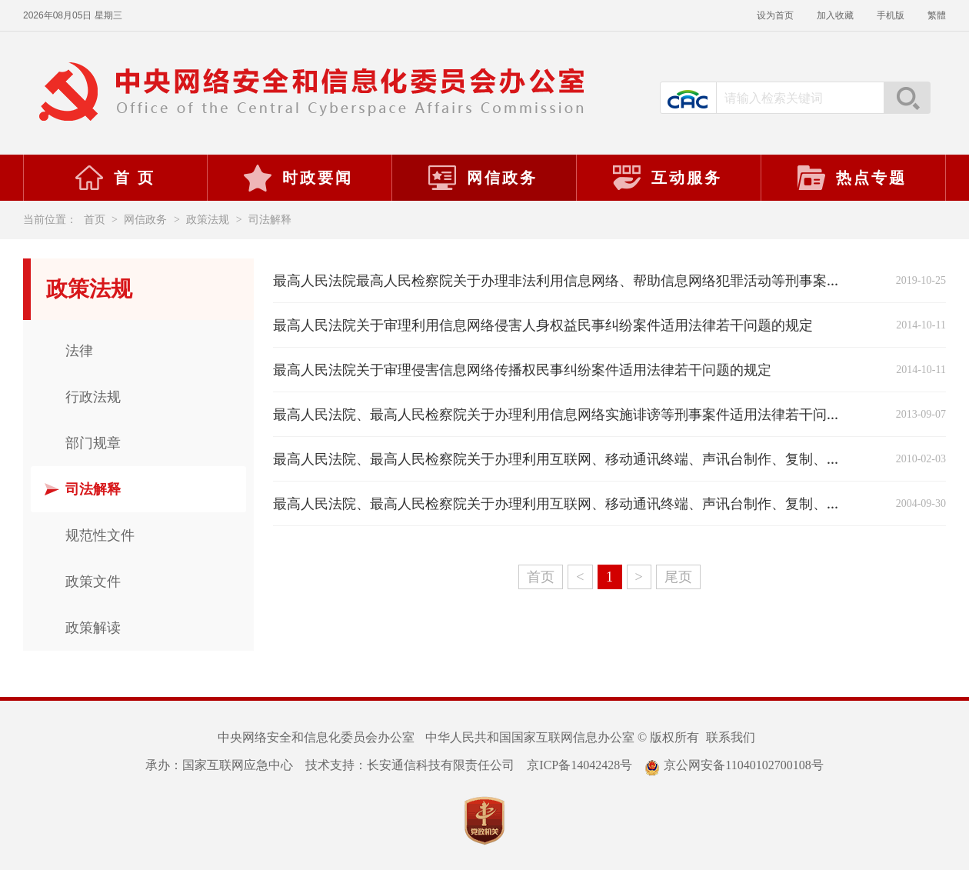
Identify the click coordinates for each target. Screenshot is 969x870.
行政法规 (93, 397)
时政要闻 (297, 178)
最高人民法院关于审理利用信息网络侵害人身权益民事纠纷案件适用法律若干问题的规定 (543, 325)
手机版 (890, 15)
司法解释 (269, 219)
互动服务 (666, 178)
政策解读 (93, 627)
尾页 (678, 577)
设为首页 (775, 15)
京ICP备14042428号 (579, 765)
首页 (94, 219)
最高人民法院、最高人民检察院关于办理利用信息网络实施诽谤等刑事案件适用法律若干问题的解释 (577, 414)
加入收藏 (835, 15)
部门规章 (93, 443)
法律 (79, 350)
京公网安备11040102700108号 (733, 765)
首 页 (114, 178)
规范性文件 (100, 535)
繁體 (936, 15)
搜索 (907, 97)
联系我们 (730, 737)
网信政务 (482, 178)
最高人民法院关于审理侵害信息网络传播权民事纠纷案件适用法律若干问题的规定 (522, 370)
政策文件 (93, 581)
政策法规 (207, 219)
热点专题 (851, 178)
